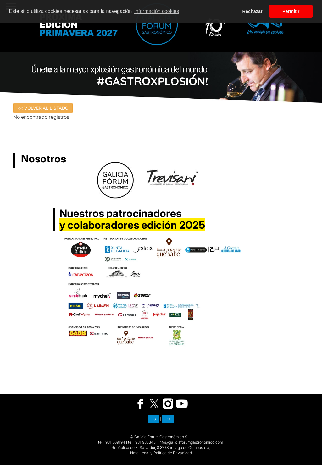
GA (168, 419)
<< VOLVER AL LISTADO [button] (43, 108)
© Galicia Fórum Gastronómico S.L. (161, 437)
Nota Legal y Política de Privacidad (161, 453)
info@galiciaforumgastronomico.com (190, 442)
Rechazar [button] (252, 11)
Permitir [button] (290, 11)
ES (153, 419)
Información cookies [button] (156, 11)
